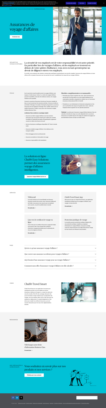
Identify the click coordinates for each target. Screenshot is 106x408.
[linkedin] (17, 397)
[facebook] (13, 397)
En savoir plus (32, 208)
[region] (53, 3)
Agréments (51, 403)
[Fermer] (103, 3)
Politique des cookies (22, 403)
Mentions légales (29, 403)
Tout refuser (81, 3)
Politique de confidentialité (37, 403)
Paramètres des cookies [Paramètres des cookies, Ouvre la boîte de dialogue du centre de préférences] (71, 3)
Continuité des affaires (85, 403)
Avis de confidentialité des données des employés (72, 403)
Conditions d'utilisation (58, 403)
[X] (21, 397)
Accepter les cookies (92, 3)
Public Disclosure (46, 403)
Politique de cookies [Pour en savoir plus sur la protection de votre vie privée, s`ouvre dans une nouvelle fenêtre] (8, 5)
